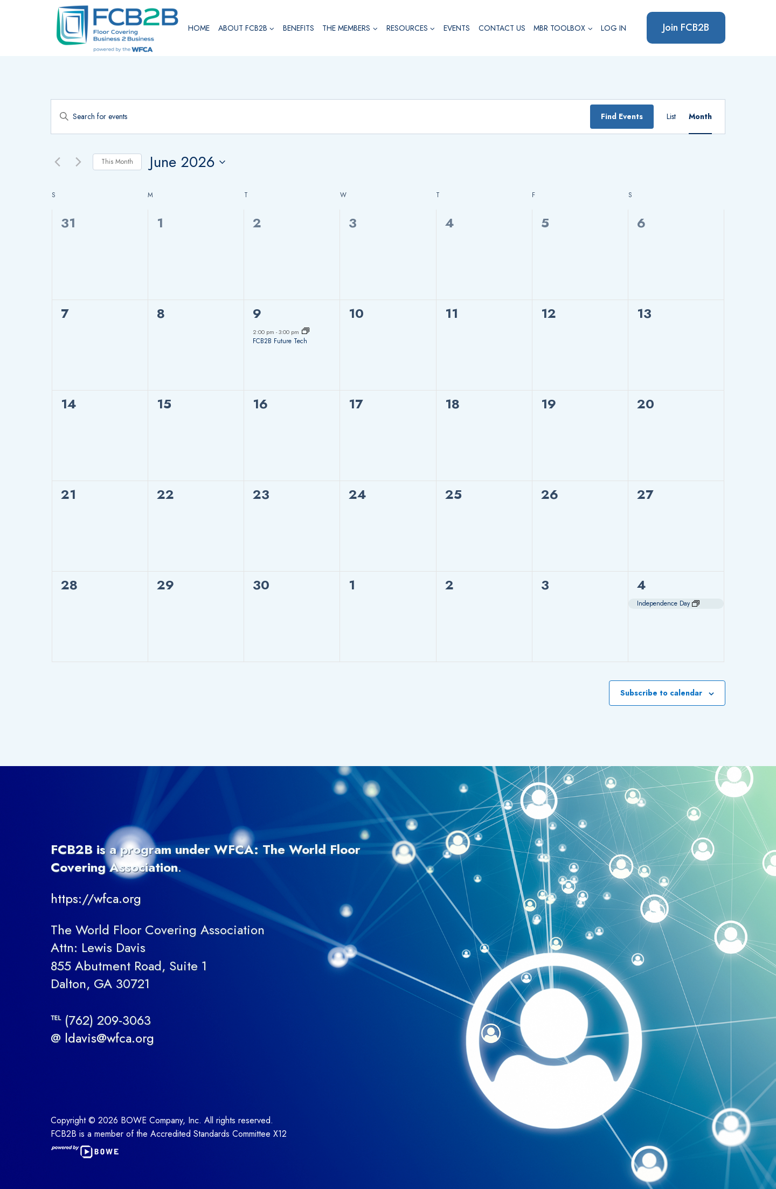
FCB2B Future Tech (280, 341)
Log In (613, 28)
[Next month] (78, 162)
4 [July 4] (641, 584)
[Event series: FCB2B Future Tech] (305, 332)
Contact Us (502, 28)
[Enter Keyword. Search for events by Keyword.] (320, 117)
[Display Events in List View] (671, 117)
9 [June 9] (257, 313)
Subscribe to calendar (661, 692)
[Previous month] (57, 162)
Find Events (622, 116)
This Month (117, 161)
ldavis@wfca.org (109, 1037)
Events (457, 28)
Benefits (298, 28)
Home (199, 28)
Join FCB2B (686, 27)
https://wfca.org (96, 898)
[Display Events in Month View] (700, 117)
